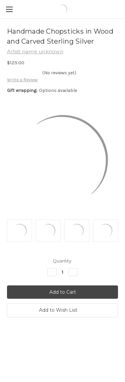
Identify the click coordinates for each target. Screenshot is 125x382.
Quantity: (62, 260)
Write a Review (22, 80)
